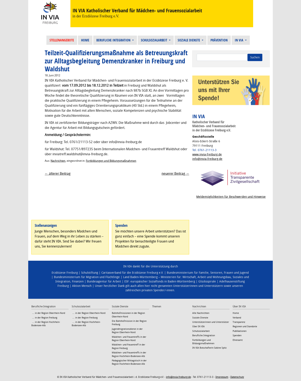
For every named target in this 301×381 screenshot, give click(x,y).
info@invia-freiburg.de (207, 159)
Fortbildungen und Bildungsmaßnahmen (111, 160)
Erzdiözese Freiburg (65, 273)
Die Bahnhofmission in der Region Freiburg (129, 323)
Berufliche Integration (113, 40)
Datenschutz (237, 377)
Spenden (237, 335)
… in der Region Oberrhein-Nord (48, 313)
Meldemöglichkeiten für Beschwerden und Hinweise (231, 197)
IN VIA (239, 40)
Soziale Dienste (189, 40)
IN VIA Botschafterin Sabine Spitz (209, 347)
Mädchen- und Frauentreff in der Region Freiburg (128, 346)
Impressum (222, 377)
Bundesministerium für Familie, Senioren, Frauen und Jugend (208, 273)
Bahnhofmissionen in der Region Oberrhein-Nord (128, 315)
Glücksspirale (207, 281)
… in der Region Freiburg (44, 317)
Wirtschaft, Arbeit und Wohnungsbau (206, 277)
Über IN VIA (198, 326)
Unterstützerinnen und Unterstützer (210, 322)
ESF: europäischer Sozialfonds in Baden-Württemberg (159, 281)
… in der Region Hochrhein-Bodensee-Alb (45, 324)
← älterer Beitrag (57, 174)
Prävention (219, 40)
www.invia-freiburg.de (207, 154)
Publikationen (239, 331)
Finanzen (78, 281)
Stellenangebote (62, 40)
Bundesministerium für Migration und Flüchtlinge (87, 277)
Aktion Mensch (82, 286)
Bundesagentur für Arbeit (104, 281)
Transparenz (239, 322)
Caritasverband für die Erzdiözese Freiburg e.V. (132, 273)
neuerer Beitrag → (175, 174)
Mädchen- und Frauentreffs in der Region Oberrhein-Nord (129, 339)
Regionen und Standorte (245, 326)
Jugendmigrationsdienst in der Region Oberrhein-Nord (127, 331)
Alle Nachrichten (200, 313)
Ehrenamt (238, 340)
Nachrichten (58, 160)
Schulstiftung (89, 273)
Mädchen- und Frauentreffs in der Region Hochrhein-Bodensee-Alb (129, 354)
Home (85, 40)
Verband (237, 317)
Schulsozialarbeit (154, 40)
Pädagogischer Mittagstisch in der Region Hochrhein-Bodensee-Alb (129, 362)
